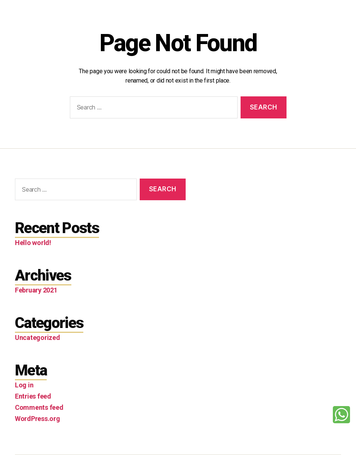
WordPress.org (37, 418)
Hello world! (33, 243)
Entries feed (33, 396)
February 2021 (36, 290)
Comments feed (39, 407)
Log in (24, 385)
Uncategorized (37, 337)
